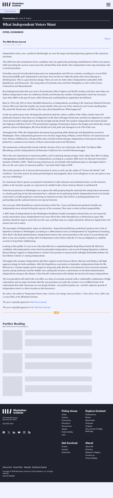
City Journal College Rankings (93, 430)
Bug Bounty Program (39, 467)
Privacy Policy (18, 467)
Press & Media (91, 458)
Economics (16, 32)
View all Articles (10, 11)
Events (64, 446)
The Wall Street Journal (14, 42)
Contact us (90, 455)
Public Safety (67, 432)
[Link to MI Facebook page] (4, 433)
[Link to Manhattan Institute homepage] (14, 412)
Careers (65, 449)
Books (88, 417)
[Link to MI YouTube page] (19, 432)
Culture (65, 417)
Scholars (89, 449)
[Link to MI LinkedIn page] (14, 433)
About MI (89, 446)
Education (66, 423)
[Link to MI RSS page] (29, 433)
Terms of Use (7, 467)
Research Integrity (92, 452)
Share (107, 38)
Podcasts (89, 423)
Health (64, 429)
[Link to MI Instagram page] (24, 433)
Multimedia (90, 420)
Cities (6, 32)
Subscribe (66, 452)
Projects (88, 426)
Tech (63, 435)
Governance (67, 426)
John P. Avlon (25, 18)
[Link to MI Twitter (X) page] (9, 432)
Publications (90, 414)
